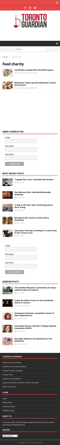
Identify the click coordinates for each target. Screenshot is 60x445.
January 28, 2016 (21, 344)
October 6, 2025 (21, 318)
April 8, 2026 (20, 210)
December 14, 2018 (22, 306)
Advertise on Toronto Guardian (14, 366)
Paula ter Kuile (32, 73)
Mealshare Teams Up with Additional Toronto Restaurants (35, 83)
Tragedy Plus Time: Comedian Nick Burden (33, 179)
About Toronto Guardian (12, 362)
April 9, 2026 (20, 182)
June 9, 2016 (20, 88)
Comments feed (9, 406)
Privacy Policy (8, 374)
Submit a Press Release (12, 379)
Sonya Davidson (32, 88)
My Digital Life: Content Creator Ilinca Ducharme (31, 219)
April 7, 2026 (20, 223)
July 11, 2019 (20, 293)
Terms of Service (9, 386)
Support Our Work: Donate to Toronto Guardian (21, 382)
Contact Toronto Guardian (12, 370)
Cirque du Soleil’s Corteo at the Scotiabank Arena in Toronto (33, 301)
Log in (5, 398)
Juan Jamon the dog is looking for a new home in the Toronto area (35, 231)
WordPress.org (8, 410)
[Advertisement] (31, 34)
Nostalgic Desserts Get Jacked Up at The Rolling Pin (33, 339)
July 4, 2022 (20, 73)
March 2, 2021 (20, 331)
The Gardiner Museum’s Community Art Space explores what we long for (35, 288)
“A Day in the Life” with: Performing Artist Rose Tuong (33, 206)
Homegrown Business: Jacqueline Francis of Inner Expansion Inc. (34, 314)
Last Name (9, 154)
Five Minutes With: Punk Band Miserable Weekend (32, 193)
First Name (9, 146)
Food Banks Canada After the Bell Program (33, 70)
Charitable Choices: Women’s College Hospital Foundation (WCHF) (35, 327)
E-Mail (7, 138)
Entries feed (7, 402)
